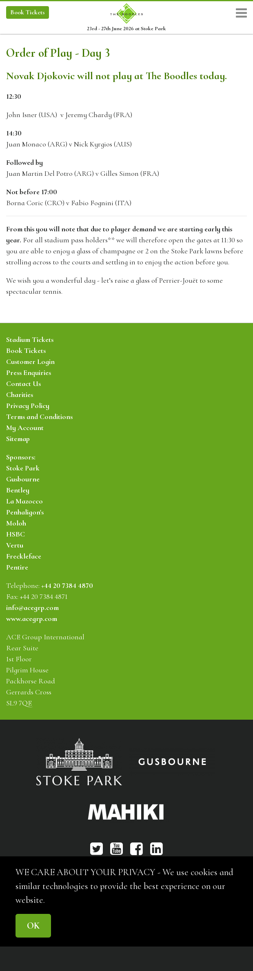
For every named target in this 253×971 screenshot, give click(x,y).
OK (33, 925)
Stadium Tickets (29, 339)
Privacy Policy (27, 405)
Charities (19, 394)
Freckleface (23, 556)
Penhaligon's (25, 512)
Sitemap (18, 438)
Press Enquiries (28, 372)
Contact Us (23, 383)
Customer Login (30, 361)
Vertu (14, 545)
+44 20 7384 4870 (67, 585)
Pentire (17, 567)
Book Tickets (26, 350)
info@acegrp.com (32, 607)
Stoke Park (23, 467)
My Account (25, 427)
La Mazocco (24, 501)
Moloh (16, 523)
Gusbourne (23, 478)
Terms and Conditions (39, 416)
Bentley (17, 490)
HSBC (15, 534)
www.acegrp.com (31, 618)
